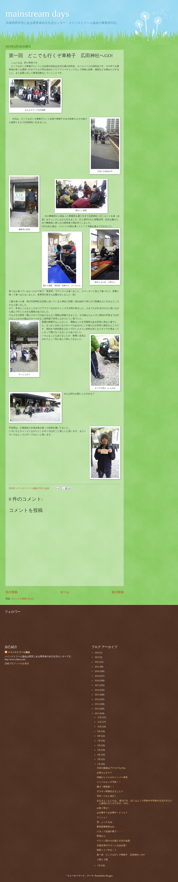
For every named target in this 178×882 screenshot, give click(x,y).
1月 (99, 865)
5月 (99, 750)
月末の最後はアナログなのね (111, 768)
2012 (97, 708)
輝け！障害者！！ (105, 787)
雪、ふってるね (104, 822)
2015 (97, 694)
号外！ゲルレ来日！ (107, 796)
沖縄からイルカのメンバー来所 (112, 777)
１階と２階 (102, 859)
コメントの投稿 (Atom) (22, 599)
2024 (97, 652)
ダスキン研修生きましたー (110, 791)
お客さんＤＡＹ (104, 773)
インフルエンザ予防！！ (109, 782)
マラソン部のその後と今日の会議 (113, 841)
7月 (99, 741)
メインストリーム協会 (19, 652)
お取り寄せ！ (103, 808)
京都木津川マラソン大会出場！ (112, 845)
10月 (99, 726)
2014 (97, 699)
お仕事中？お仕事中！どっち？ (112, 812)
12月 (99, 717)
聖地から (101, 836)
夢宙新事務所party (105, 827)
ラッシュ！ (102, 817)
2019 (97, 676)
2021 (97, 667)
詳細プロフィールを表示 (17, 663)
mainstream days (37, 13)
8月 (99, 736)
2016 (97, 690)
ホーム (64, 592)
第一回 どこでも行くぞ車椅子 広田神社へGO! (121, 855)
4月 (99, 755)
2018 (97, 680)
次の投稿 (11, 592)
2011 (97, 713)
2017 (97, 685)
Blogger (109, 876)
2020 (97, 671)
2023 (97, 657)
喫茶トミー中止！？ (107, 850)
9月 (99, 731)
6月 (99, 745)
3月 (99, 759)
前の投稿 (118, 592)
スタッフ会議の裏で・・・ (110, 831)
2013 (97, 704)
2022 (97, 662)
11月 (99, 722)
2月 (99, 764)
